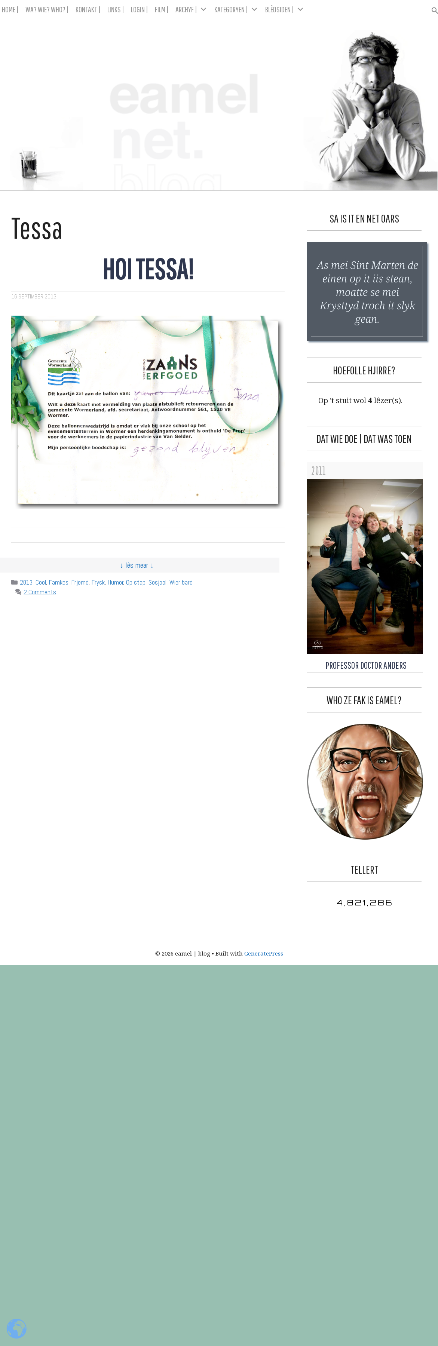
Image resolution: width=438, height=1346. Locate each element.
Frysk (98, 582)
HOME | (10, 9)
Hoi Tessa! (147, 268)
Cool (41, 582)
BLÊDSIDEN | (284, 9)
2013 (26, 582)
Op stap (136, 582)
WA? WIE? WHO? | (47, 9)
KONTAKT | (88, 9)
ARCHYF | (191, 9)
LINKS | (115, 9)
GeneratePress (263, 953)
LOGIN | (139, 9)
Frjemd (80, 582)
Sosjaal (157, 582)
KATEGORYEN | (236, 9)
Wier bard (181, 582)
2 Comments (40, 592)
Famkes (58, 582)
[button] (431, 8)
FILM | (162, 9)
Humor (115, 582)
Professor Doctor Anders (366, 665)
